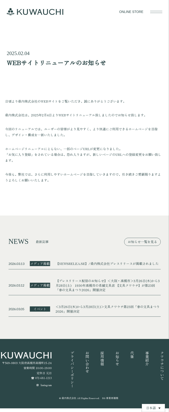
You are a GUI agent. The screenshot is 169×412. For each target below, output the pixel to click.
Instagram (45, 388)
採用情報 (102, 358)
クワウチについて (162, 365)
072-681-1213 (43, 378)
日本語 (151, 408)
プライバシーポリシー (72, 369)
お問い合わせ (87, 362)
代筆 (132, 354)
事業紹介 (147, 358)
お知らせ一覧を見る (142, 241)
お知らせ (117, 358)
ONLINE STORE (131, 12)
